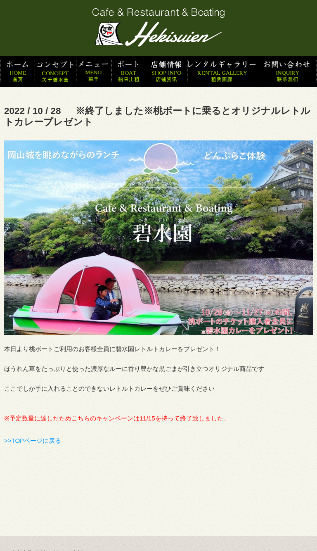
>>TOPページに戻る (32, 440)
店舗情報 (166, 71)
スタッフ (222, 71)
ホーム (17, 71)
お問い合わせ (287, 71)
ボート (128, 71)
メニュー (93, 71)
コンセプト (55, 71)
